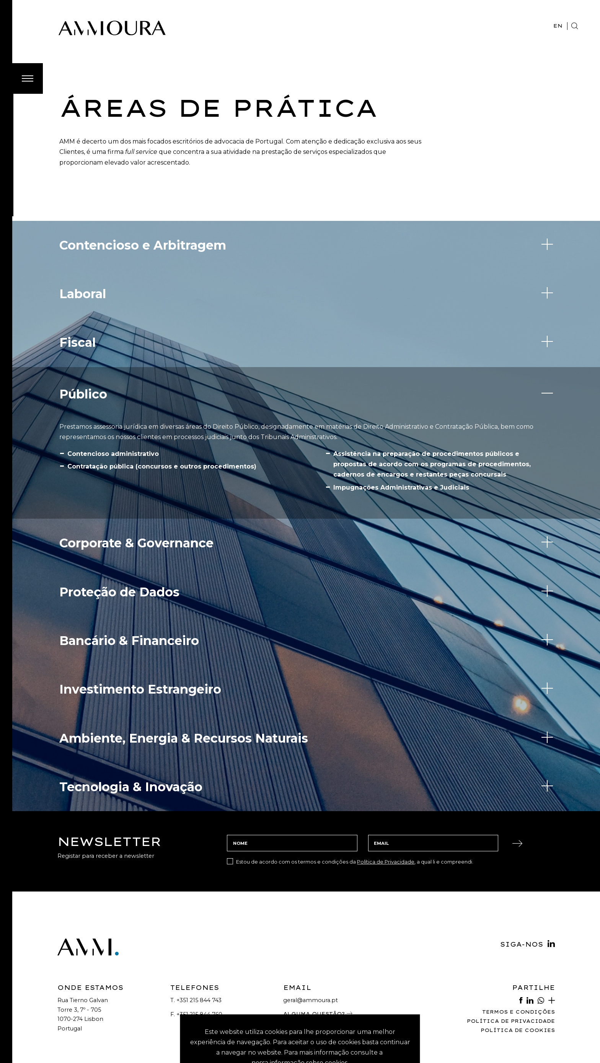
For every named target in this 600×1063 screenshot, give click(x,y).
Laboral (82, 244)
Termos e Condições (518, 962)
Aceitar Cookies (300, 1031)
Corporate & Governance (136, 493)
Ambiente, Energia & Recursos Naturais (183, 688)
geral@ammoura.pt (310, 950)
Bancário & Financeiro (129, 590)
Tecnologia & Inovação (130, 737)
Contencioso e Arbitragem (142, 195)
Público (83, 344)
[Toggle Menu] (27, 28)
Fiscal (77, 292)
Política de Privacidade (385, 812)
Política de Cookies (518, 980)
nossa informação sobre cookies (299, 1013)
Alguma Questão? (317, 964)
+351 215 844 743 (199, 950)
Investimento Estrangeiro (140, 639)
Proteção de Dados (119, 542)
